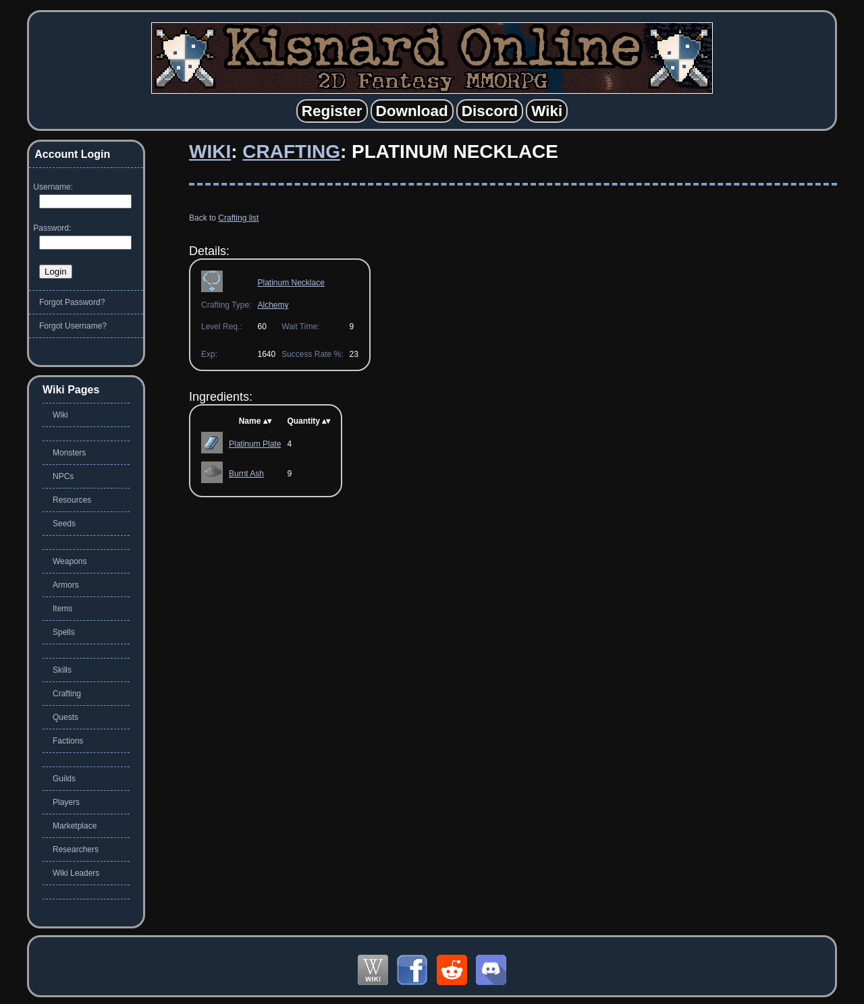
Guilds (64, 778)
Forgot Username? (73, 326)
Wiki (210, 151)
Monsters (69, 452)
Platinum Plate (255, 444)
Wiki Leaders (76, 873)
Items (62, 608)
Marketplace (75, 826)
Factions (68, 741)
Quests (65, 717)
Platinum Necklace (290, 282)
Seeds (64, 523)
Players (66, 802)
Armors (66, 585)
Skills (62, 670)
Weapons (69, 561)
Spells (64, 632)
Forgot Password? (72, 302)
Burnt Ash (246, 473)
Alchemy (272, 305)
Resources (72, 500)
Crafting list (238, 218)
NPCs (63, 476)
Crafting (291, 151)
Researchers (76, 849)
